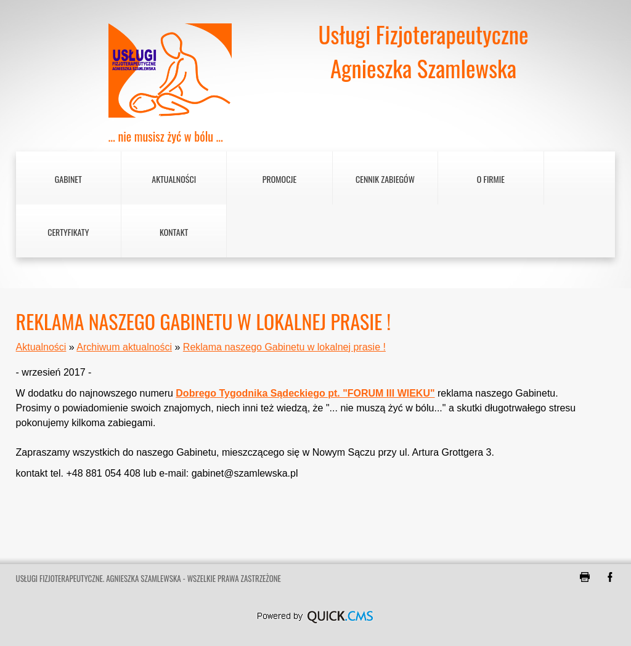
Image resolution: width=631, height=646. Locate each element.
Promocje (279, 178)
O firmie (491, 178)
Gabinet (68, 178)
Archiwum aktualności (124, 347)
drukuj (585, 577)
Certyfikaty (68, 231)
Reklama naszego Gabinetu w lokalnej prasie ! (284, 347)
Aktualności (174, 178)
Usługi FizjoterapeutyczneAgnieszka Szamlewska (423, 51)
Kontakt (174, 231)
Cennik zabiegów (385, 178)
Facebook (610, 577)
